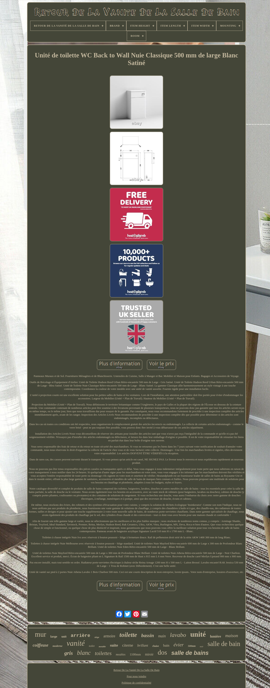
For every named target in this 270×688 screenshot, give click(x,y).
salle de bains (190, 653)
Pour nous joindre (136, 676)
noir (201, 646)
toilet (92, 645)
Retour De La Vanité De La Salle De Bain (136, 670)
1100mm (135, 654)
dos (162, 652)
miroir (149, 654)
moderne (57, 645)
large (53, 636)
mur (40, 634)
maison (231, 635)
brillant (142, 645)
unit (63, 636)
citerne (127, 645)
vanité (76, 643)
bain (166, 645)
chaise (155, 645)
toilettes (103, 653)
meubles (121, 654)
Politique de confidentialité (136, 682)
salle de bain (224, 643)
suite (114, 645)
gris (68, 653)
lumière (215, 636)
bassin (147, 635)
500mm (192, 645)
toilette (128, 634)
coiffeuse (40, 645)
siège (96, 637)
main (162, 636)
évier (179, 644)
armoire (109, 636)
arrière (80, 635)
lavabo (178, 635)
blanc (83, 652)
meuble (102, 646)
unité (198, 634)
